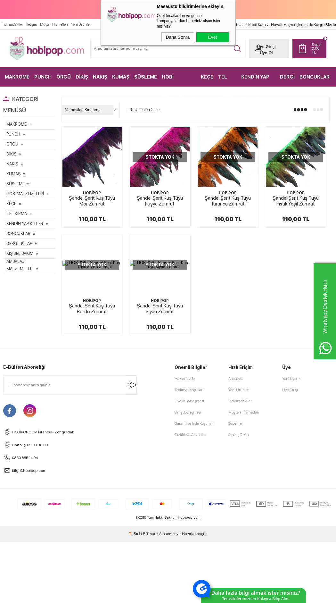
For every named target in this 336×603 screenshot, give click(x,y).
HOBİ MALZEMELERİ (177, 80)
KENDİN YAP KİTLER (255, 80)
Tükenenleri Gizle (143, 110)
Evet (212, 37)
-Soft (136, 534)
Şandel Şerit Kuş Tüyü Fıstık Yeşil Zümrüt (296, 201)
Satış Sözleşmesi (188, 412)
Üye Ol (264, 52)
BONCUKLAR (315, 77)
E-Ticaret (151, 534)
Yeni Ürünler (81, 24)
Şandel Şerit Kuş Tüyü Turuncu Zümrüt (228, 201)
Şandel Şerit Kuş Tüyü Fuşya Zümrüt (160, 201)
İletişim (31, 24)
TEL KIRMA (225, 80)
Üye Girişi (264, 46)
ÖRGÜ (63, 77)
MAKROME (17, 77)
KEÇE (207, 77)
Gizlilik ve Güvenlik (190, 434)
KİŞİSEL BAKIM (19, 253)
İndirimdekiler (12, 24)
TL (315, 48)
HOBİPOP (92, 193)
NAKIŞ (100, 77)
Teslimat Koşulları (189, 390)
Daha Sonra (178, 37)
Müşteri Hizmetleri (54, 24)
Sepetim (235, 423)
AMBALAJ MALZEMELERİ (20, 265)
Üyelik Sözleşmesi (189, 401)
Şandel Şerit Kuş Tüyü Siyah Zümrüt (160, 308)
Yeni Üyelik (291, 378)
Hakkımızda (185, 378)
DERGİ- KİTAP (19, 243)
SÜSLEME (145, 77)
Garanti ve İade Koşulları (194, 423)
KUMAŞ (120, 77)
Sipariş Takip (238, 434)
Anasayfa (235, 378)
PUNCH (43, 77)
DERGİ (287, 77)
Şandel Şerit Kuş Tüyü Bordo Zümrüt (92, 308)
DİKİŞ (82, 77)
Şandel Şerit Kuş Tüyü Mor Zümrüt (92, 201)
